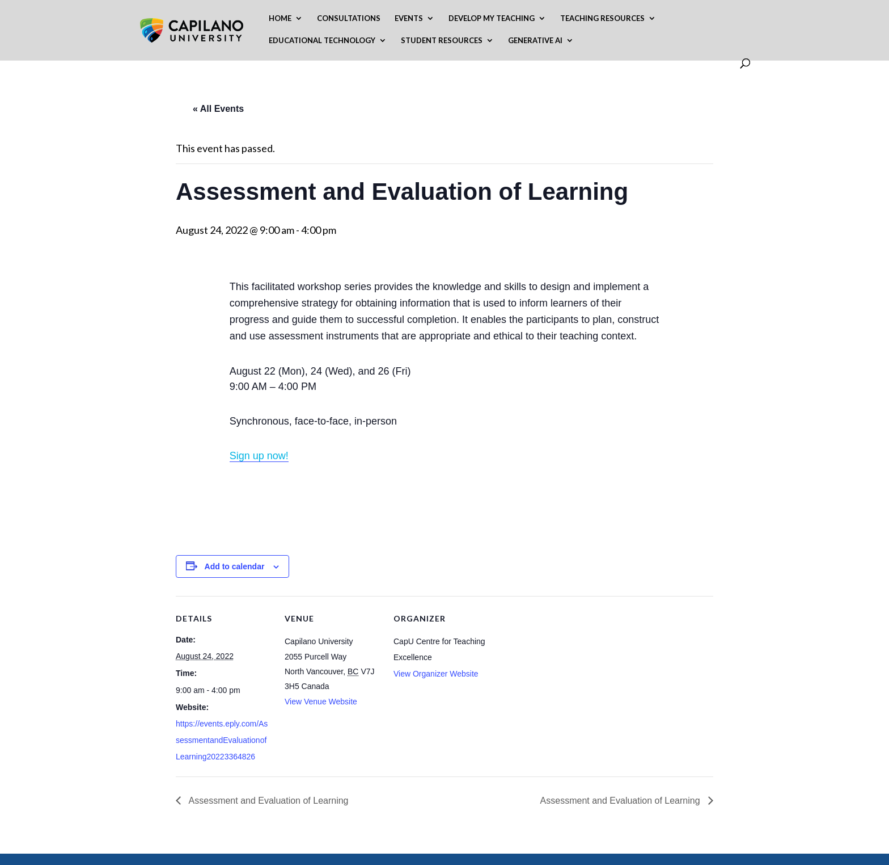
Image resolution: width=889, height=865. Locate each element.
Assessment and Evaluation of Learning (268, 800)
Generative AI (535, 40)
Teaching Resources (602, 18)
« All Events (218, 109)
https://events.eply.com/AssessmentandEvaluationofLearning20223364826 (222, 740)
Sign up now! (259, 455)
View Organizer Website (436, 673)
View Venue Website (321, 701)
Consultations (348, 18)
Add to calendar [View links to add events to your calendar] (235, 566)
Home (280, 18)
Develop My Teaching (491, 18)
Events (409, 18)
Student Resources (441, 40)
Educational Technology (322, 40)
